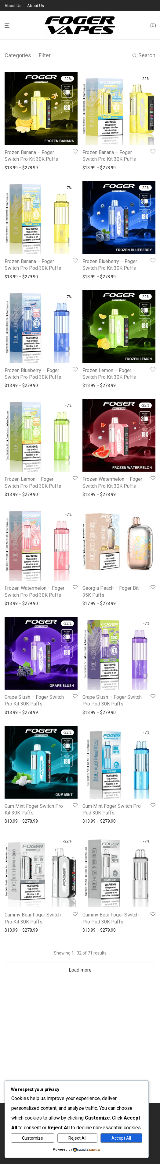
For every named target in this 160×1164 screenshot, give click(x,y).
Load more (80, 970)
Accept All (121, 1138)
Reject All (77, 1138)
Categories (18, 55)
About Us (13, 6)
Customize (32, 1138)
